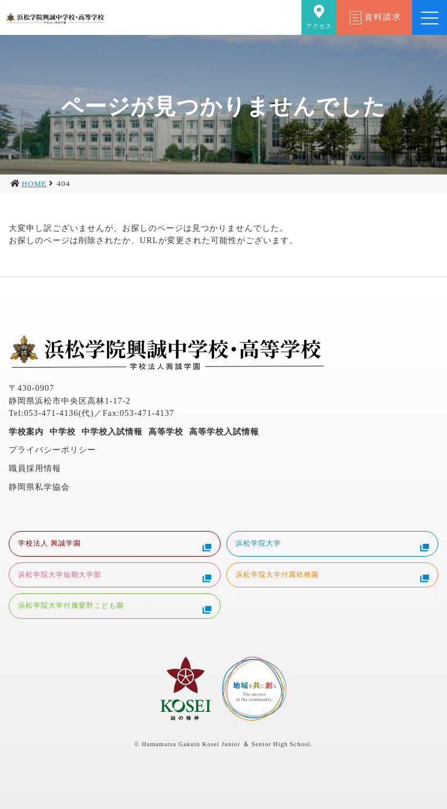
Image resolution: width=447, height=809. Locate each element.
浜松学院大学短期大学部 (114, 576)
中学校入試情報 (112, 431)
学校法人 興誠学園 (114, 545)
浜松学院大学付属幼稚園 (332, 576)
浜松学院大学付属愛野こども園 (114, 607)
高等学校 (165, 431)
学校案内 (26, 431)
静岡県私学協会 (39, 486)
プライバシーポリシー (52, 449)
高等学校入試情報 (224, 431)
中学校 (62, 431)
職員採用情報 (35, 468)
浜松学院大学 (332, 545)
